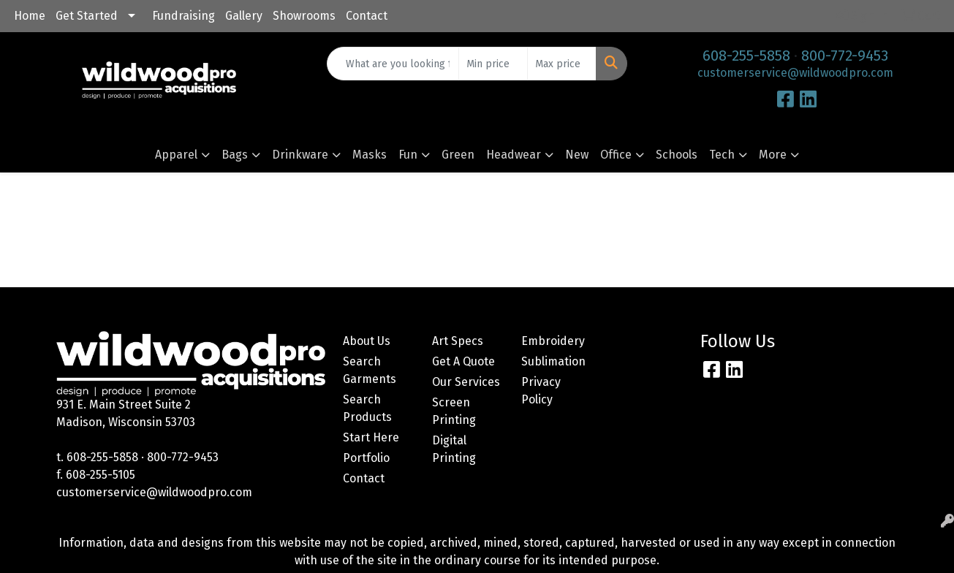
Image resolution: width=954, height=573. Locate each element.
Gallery (243, 16)
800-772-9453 (844, 55)
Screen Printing (454, 411)
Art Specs (457, 341)
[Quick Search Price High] (562, 63)
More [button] (773, 155)
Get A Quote (463, 361)
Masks (369, 155)
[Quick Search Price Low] (493, 63)
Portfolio (366, 458)
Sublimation (553, 361)
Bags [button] (235, 155)
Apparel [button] (176, 155)
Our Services (466, 382)
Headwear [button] (513, 155)
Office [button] (616, 155)
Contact (366, 16)
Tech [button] (722, 155)
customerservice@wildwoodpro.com (795, 73)
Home (29, 16)
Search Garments (369, 370)
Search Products (367, 408)
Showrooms (304, 16)
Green (458, 155)
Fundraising (183, 16)
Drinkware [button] (300, 155)
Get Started (87, 16)
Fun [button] (407, 155)
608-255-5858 (746, 55)
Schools (676, 155)
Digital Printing (454, 449)
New (576, 155)
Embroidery (553, 341)
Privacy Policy (541, 390)
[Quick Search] (393, 63)
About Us (366, 341)
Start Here (371, 437)
